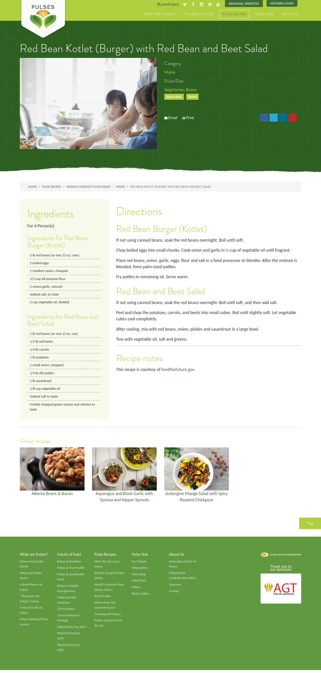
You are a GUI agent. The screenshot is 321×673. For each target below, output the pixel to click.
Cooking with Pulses (108, 617)
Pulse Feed (139, 583)
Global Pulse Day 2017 (72, 630)
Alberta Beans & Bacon (52, 495)
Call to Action (66, 611)
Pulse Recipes (234, 14)
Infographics (140, 570)
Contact (174, 593)
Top (310, 525)
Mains (170, 72)
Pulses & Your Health (71, 570)
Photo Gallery (141, 596)
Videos (136, 589)
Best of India (103, 599)
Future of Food (199, 14)
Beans (191, 90)
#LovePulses (167, 4)
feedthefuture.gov (178, 370)
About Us (289, 14)
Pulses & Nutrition (69, 563)
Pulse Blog (138, 576)
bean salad (174, 97)
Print (190, 118)
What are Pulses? (160, 14)
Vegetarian (174, 90)
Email (172, 118)
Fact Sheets (139, 563)
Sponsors (175, 587)
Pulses (43, 19)
